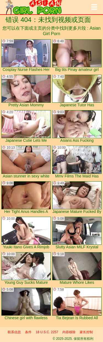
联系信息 (14, 332)
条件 (28, 332)
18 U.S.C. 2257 (47, 332)
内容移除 (69, 332)
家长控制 (86, 332)
